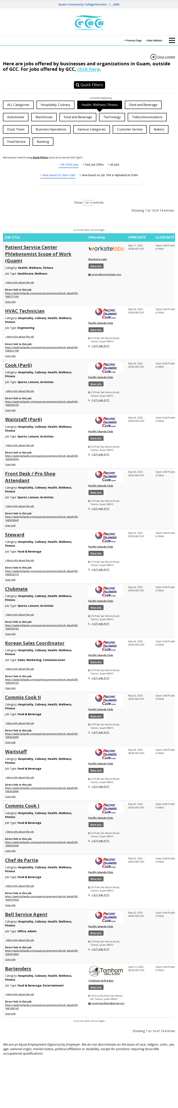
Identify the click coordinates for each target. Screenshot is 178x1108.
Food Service (16, 141)
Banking (43, 141)
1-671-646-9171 (100, 346)
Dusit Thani (15, 129)
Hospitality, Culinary (55, 105)
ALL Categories (18, 105)
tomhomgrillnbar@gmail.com (107, 1003)
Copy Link (10, 301)
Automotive (15, 117)
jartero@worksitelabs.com (106, 274)
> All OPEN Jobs (69, 164)
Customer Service (130, 129)
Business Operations (51, 129)
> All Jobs (113, 164)
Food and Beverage (143, 105)
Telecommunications (147, 117)
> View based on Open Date (57, 175)
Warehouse (43, 117)
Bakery (159, 129)
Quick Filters (89, 84)
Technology (112, 117)
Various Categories (92, 129)
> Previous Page (133, 40)
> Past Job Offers (93, 164)
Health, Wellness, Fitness (99, 105)
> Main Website (153, 40)
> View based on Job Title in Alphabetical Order (108, 175)
